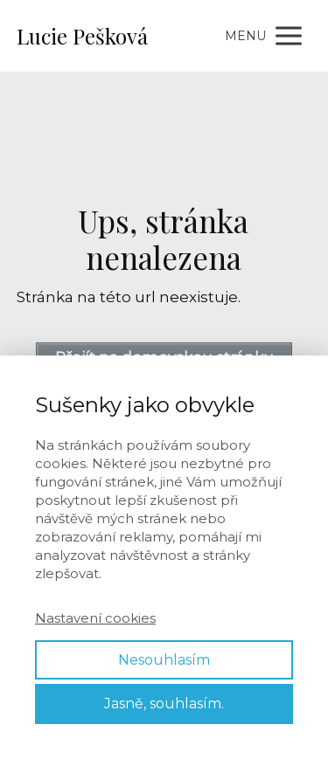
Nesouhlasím (164, 660)
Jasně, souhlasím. (164, 703)
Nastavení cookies (95, 618)
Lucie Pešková (82, 35)
